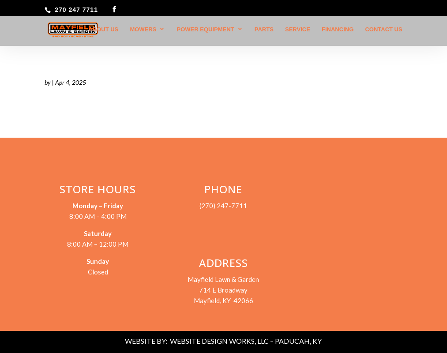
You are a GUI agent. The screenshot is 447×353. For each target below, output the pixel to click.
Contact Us (383, 29)
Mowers (143, 29)
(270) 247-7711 (223, 206)
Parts (264, 29)
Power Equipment (205, 29)
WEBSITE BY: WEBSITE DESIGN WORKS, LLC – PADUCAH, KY (223, 341)
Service (297, 29)
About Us (103, 29)
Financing (337, 29)
